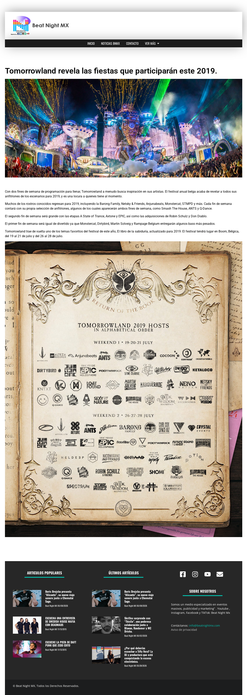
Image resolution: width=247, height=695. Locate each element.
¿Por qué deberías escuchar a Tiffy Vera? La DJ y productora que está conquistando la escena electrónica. (138, 654)
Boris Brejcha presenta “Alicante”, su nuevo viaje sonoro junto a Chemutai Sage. (60, 596)
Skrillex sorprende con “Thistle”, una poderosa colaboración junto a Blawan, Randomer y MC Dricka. (137, 624)
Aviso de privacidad (184, 630)
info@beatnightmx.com (204, 625)
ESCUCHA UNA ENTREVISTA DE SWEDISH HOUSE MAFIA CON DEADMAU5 (60, 621)
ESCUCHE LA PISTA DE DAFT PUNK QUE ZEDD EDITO (60, 643)
